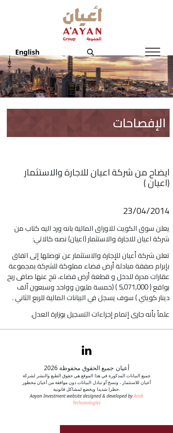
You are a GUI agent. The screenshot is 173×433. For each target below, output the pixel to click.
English (27, 51)
